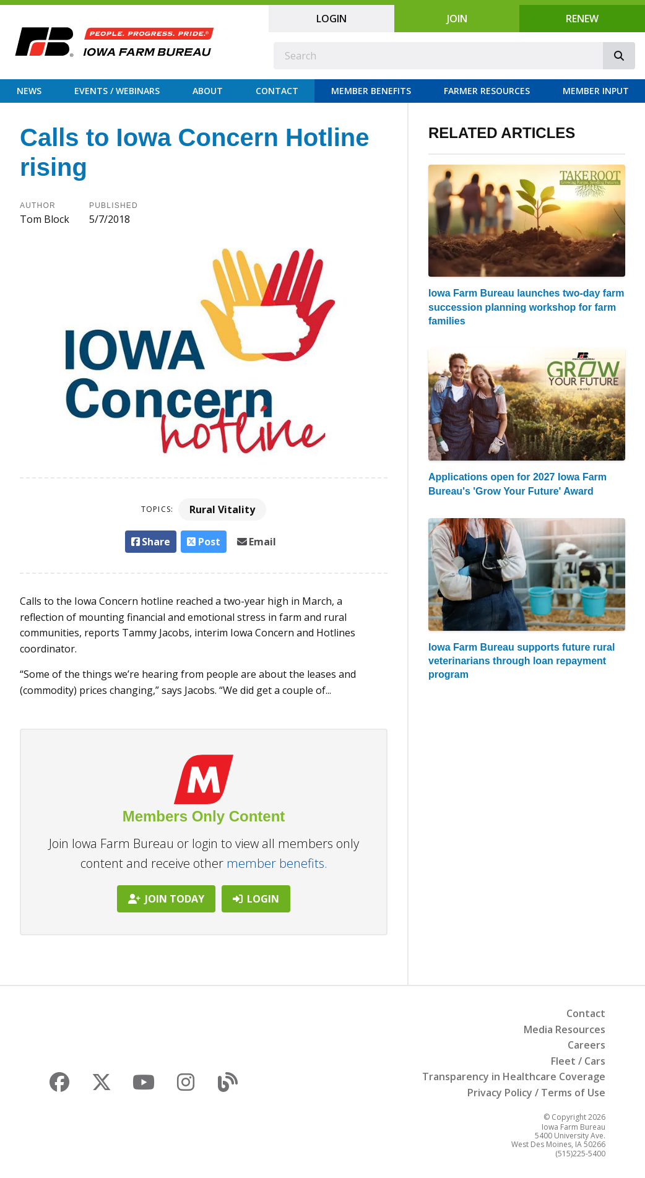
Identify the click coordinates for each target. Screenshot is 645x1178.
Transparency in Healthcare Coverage (513, 1076)
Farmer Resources (487, 91)
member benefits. (277, 863)
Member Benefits (371, 91)
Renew (582, 18)
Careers (586, 1045)
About (208, 91)
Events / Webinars (117, 91)
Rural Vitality (222, 509)
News (29, 91)
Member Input (596, 91)
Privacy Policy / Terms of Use (536, 1092)
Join (457, 18)
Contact (277, 91)
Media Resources (564, 1029)
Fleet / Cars (578, 1061)
